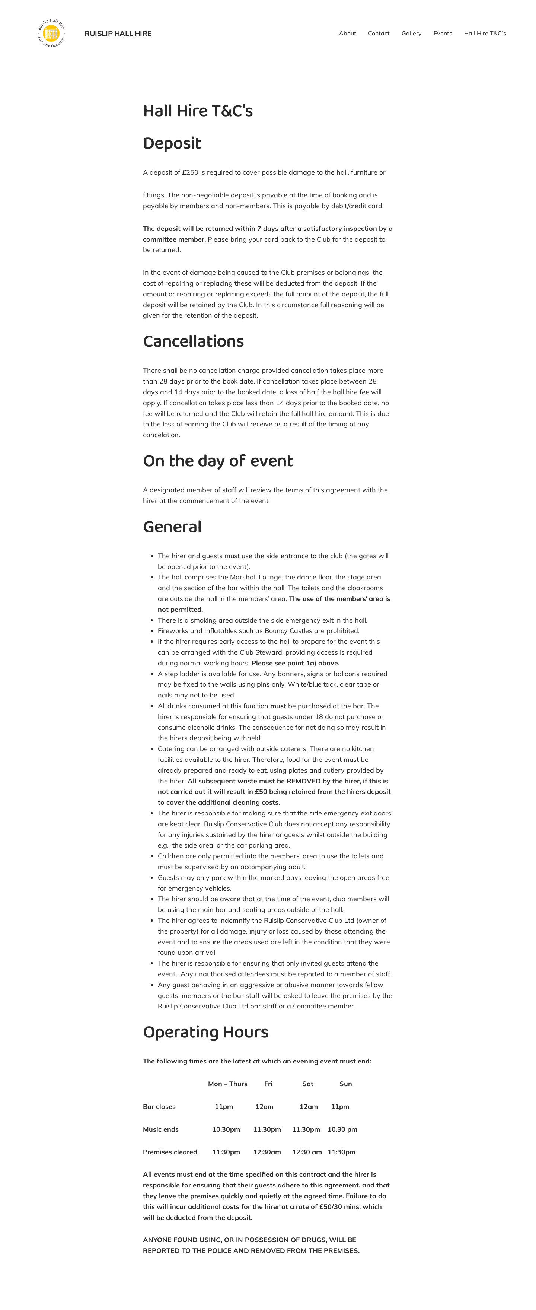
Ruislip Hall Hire (117, 33)
